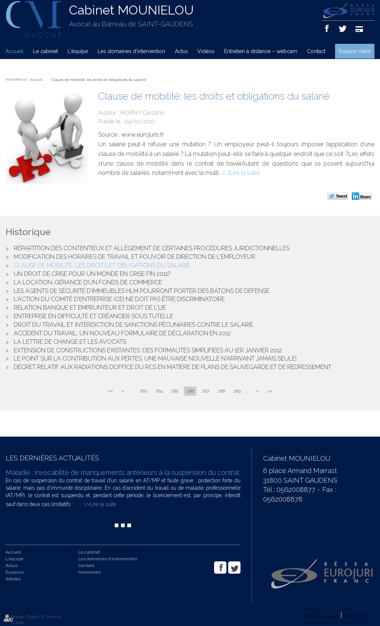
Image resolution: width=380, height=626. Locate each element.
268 (221, 391)
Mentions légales (320, 616)
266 (190, 391)
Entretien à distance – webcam (260, 51)
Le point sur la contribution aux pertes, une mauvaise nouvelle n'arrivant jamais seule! (155, 358)
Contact (316, 51)
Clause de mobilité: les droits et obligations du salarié (99, 80)
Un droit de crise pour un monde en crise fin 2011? (92, 273)
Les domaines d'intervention (131, 51)
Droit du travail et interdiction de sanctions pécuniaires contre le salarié (133, 324)
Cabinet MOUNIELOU (131, 10)
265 (174, 391)
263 (143, 391)
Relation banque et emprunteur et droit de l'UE (90, 307)
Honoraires (89, 572)
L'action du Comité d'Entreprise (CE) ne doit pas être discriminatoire (119, 299)
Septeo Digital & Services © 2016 (36, 619)
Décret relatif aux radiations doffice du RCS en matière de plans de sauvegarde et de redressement (172, 367)
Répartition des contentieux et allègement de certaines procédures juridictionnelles (151, 248)
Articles (13, 578)
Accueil (14, 51)
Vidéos (205, 51)
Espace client (355, 51)
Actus (181, 51)
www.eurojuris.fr (142, 134)
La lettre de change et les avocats (70, 341)
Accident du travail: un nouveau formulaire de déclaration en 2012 (122, 333)
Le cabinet (45, 51)
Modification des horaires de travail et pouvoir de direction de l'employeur (134, 256)
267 (205, 391)
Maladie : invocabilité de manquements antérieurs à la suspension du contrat (122, 472)
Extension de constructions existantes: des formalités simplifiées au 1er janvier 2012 (148, 350)
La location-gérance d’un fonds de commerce (88, 282)
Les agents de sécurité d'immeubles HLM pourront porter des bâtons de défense (141, 290)
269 (236, 391)
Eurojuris (15, 572)
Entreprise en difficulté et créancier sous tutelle (93, 316)
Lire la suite (244, 172)
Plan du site (356, 616)
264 (159, 391)
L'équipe (78, 51)
